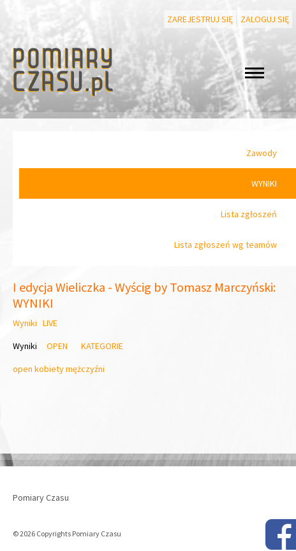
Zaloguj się (265, 19)
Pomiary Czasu (41, 497)
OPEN (57, 346)
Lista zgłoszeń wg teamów (225, 244)
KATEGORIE (102, 346)
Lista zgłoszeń (249, 214)
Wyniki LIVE (35, 323)
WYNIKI (264, 183)
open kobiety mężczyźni (59, 369)
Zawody (261, 153)
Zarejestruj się (200, 19)
